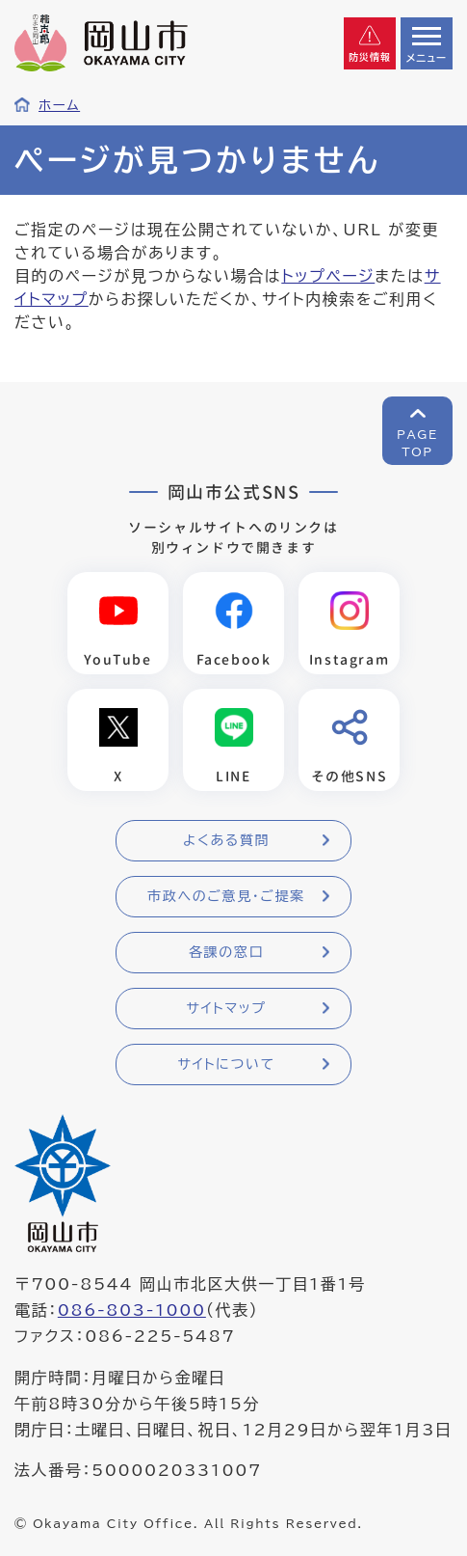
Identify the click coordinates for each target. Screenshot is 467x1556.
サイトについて (225, 1064)
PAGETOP (417, 442)
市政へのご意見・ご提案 (226, 896)
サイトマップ (226, 1008)
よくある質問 (226, 840)
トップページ (328, 276)
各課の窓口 (226, 952)
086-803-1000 (132, 1310)
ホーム (59, 105)
